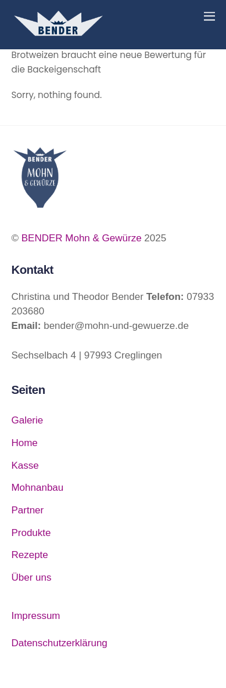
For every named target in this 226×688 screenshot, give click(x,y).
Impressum (35, 615)
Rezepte (29, 554)
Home (24, 442)
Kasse (24, 465)
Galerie (27, 420)
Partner (27, 510)
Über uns (31, 577)
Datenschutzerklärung (59, 643)
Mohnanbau (37, 487)
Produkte (31, 532)
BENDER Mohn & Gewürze (81, 238)
